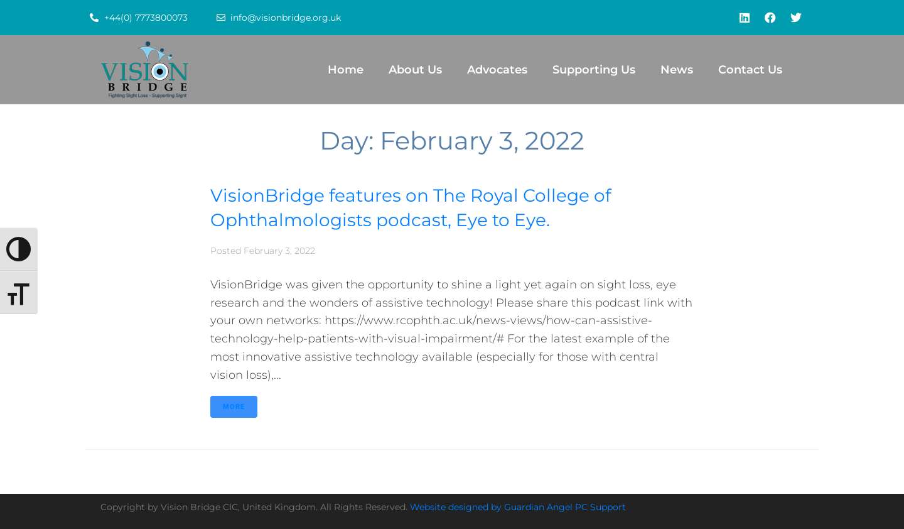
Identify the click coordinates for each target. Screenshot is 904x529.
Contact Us (750, 70)
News (676, 70)
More (234, 407)
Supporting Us (593, 70)
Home (345, 70)
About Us (415, 70)
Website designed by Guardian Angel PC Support (518, 507)
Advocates (497, 70)
